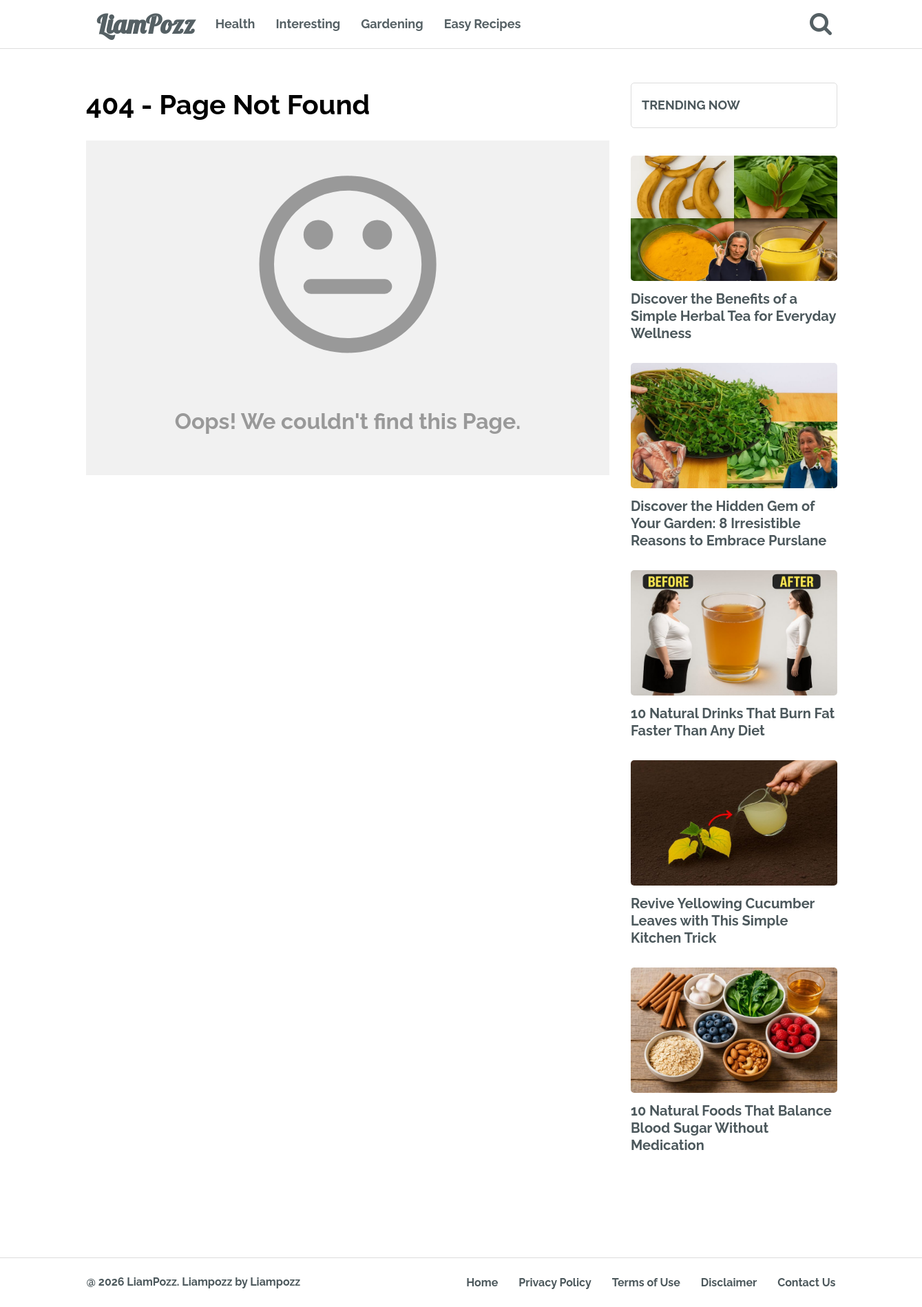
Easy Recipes (482, 24)
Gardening (392, 24)
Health (235, 24)
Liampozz (207, 1281)
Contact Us (806, 1282)
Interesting (307, 24)
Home (482, 1282)
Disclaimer (729, 1282)
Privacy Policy (554, 1282)
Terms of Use (646, 1282)
